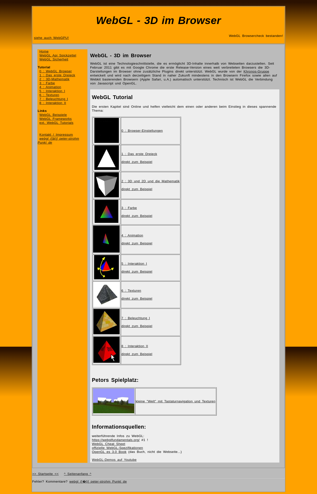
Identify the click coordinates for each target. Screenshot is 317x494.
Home (44, 51)
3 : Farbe (47, 83)
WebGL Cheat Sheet (108, 444)
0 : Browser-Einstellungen (142, 130)
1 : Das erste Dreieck (57, 75)
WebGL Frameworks (55, 119)
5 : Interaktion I (52, 91)
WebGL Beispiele (53, 115)
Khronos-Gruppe (256, 71)
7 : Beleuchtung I (53, 99)
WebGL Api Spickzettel (57, 55)
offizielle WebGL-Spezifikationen (117, 448)
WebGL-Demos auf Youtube (114, 460)
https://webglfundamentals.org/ (116, 440)
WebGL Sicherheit (53, 59)
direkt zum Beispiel (136, 162)
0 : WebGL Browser (55, 71)
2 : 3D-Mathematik (54, 79)
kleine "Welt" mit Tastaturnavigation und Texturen (175, 401)
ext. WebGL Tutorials (56, 123)
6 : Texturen (49, 95)
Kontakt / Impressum (56, 134)
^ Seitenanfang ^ (77, 474)
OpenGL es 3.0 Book (109, 452)
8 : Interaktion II (52, 103)
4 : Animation (50, 87)
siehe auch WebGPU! (51, 38)
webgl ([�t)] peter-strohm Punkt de (98, 481)
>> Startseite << (45, 474)
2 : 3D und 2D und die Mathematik (150, 181)
